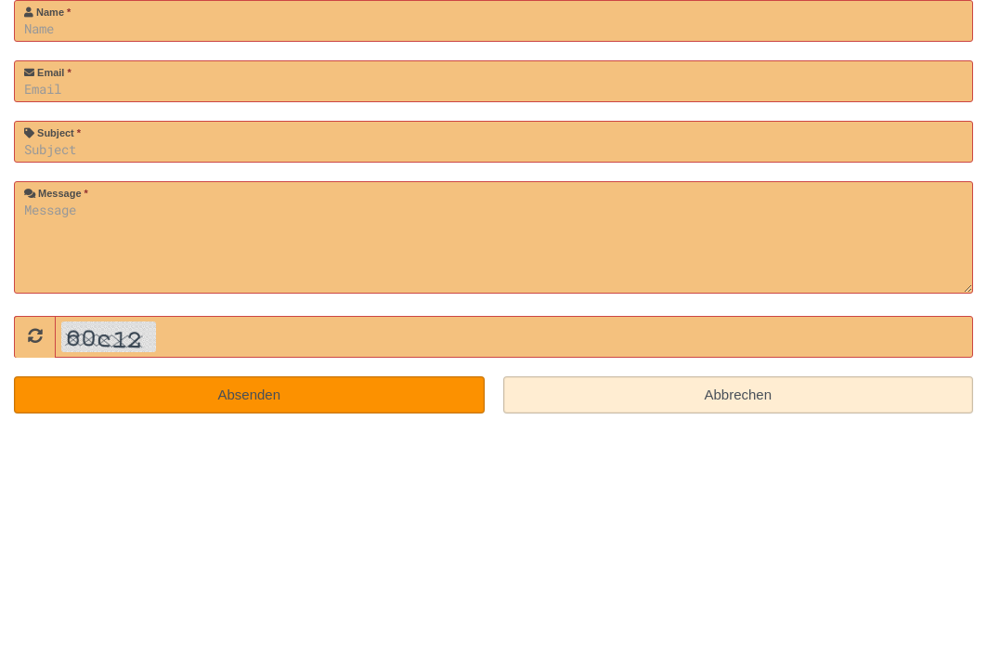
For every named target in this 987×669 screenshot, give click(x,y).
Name (47, 12)
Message (56, 193)
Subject (52, 132)
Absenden (248, 394)
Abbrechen (738, 394)
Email (47, 72)
